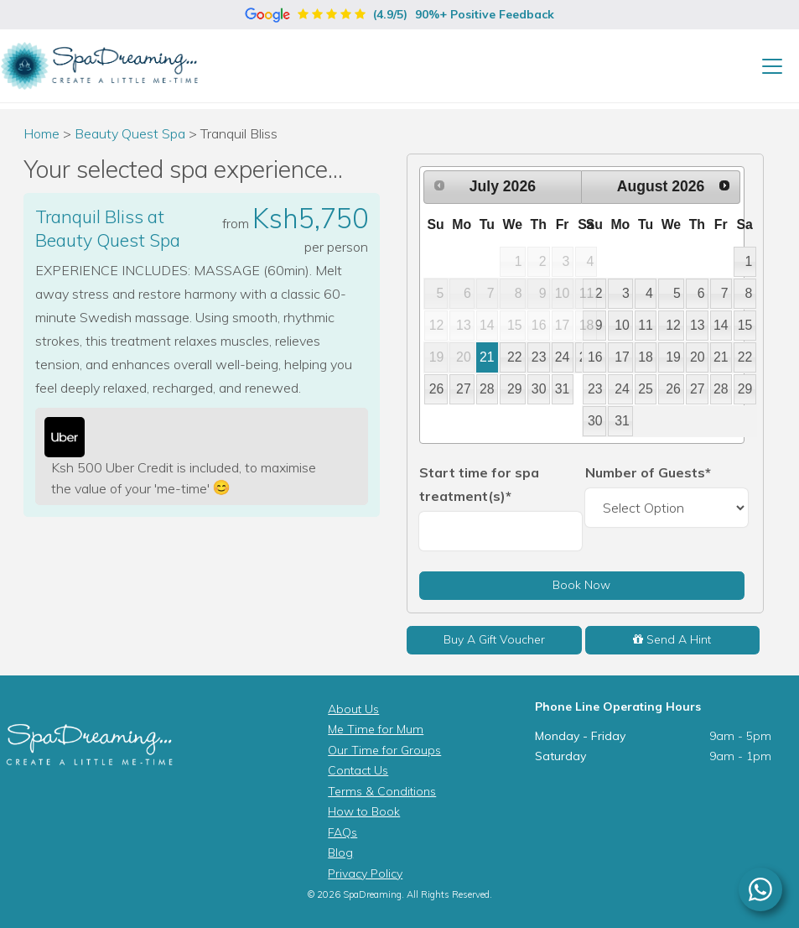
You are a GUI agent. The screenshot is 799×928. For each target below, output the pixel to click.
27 (463, 389)
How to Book (364, 811)
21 (487, 357)
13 (697, 325)
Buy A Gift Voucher (494, 639)
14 (721, 325)
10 (622, 325)
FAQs (342, 832)
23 (539, 357)
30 (539, 389)
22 (514, 357)
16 (595, 357)
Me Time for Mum (375, 729)
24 (562, 357)
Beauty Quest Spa (132, 133)
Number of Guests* (648, 472)
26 (436, 389)
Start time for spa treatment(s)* (479, 484)
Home (41, 133)
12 (673, 325)
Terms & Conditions (382, 791)
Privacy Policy (365, 873)
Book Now (581, 584)
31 (562, 389)
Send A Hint (672, 639)
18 (645, 357)
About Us (353, 709)
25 (645, 389)
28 (487, 389)
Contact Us (358, 770)
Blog (340, 852)
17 (622, 357)
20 (697, 357)
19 (673, 357)
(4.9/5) (399, 14)
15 (745, 325)
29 (514, 389)
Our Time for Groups (384, 750)
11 (645, 325)
